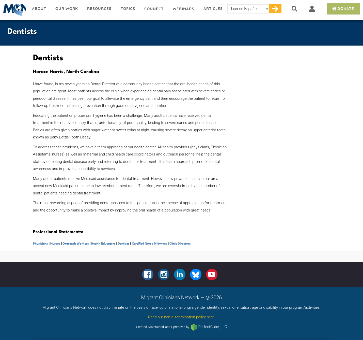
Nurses (55, 243)
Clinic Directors (180, 243)
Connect (154, 8)
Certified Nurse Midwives (149, 243)
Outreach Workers (75, 243)
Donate (343, 8)
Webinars (183, 8)
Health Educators (103, 243)
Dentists (124, 243)
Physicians (40, 243)
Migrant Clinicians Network (13, 10)
